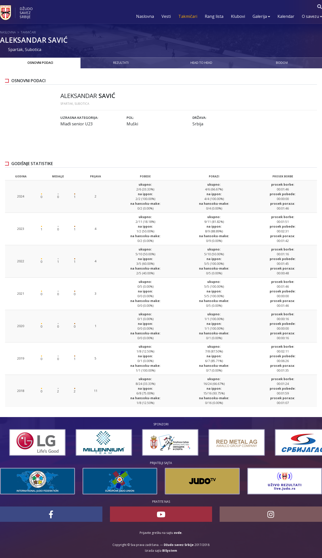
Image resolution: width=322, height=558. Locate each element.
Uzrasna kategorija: (79, 117)
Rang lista (214, 16)
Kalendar (285, 16)
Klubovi (238, 16)
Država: (199, 117)
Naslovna (145, 16)
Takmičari (187, 16)
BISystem (169, 550)
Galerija (261, 16)
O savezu (312, 16)
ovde (178, 533)
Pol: (130, 117)
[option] (28, 442)
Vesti (166, 16)
